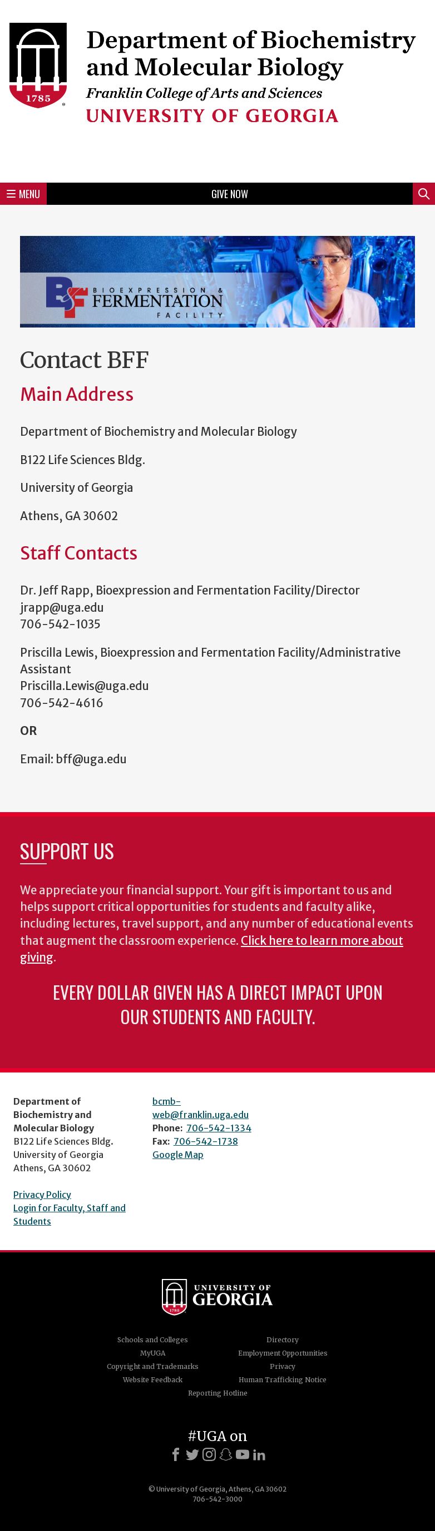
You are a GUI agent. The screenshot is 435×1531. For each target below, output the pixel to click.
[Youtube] (242, 1454)
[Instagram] (209, 1454)
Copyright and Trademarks (153, 1366)
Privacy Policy (42, 1194)
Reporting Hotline (218, 1393)
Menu (23, 194)
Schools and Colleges (152, 1340)
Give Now (229, 194)
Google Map (178, 1154)
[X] (192, 1454)
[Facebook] (175, 1454)
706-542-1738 (206, 1141)
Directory (282, 1340)
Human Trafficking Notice (283, 1380)
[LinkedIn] (259, 1454)
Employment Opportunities (283, 1353)
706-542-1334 (218, 1128)
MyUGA (152, 1353)
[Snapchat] (226, 1454)
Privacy (282, 1366)
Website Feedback (152, 1380)
